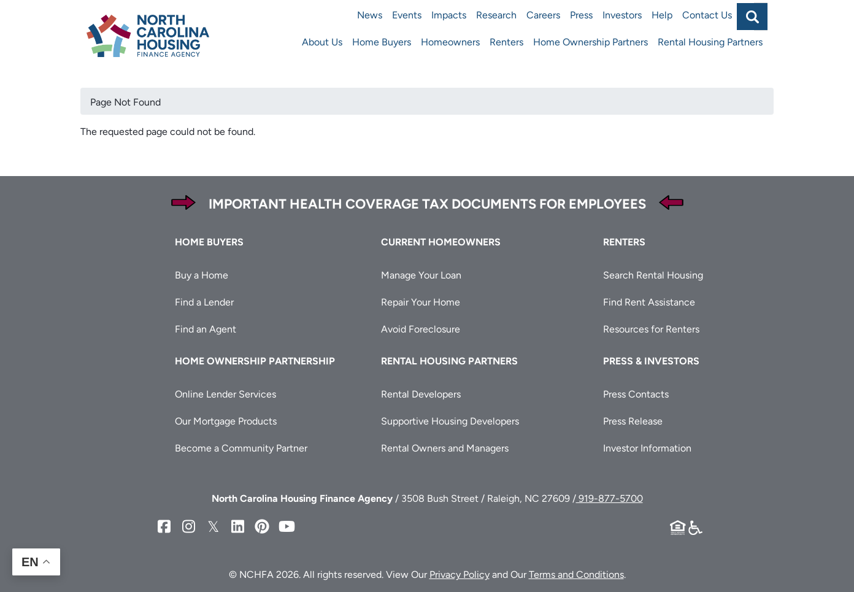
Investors (622, 15)
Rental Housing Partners (710, 42)
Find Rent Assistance (649, 302)
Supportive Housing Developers (450, 421)
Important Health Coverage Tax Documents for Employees (427, 204)
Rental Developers (421, 394)
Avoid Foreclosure (420, 329)
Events (406, 15)
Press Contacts (636, 394)
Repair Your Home (420, 302)
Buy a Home (201, 275)
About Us (322, 42)
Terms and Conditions (576, 574)
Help (662, 15)
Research (496, 15)
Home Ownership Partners (590, 42)
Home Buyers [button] (209, 242)
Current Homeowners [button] (441, 242)
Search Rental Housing (653, 275)
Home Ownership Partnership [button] (255, 361)
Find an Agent (205, 329)
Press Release (633, 421)
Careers (543, 15)
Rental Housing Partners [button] (449, 361)
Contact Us (707, 15)
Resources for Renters (651, 329)
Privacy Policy (459, 574)
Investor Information (647, 448)
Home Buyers (381, 42)
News (369, 15)
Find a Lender (204, 302)
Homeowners (450, 42)
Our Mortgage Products (226, 421)
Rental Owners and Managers (445, 448)
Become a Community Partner (241, 448)
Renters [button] (624, 242)
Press (581, 15)
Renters (506, 42)
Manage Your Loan (421, 275)
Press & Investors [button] (651, 361)
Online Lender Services (225, 394)
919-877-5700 (609, 498)
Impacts (448, 15)
